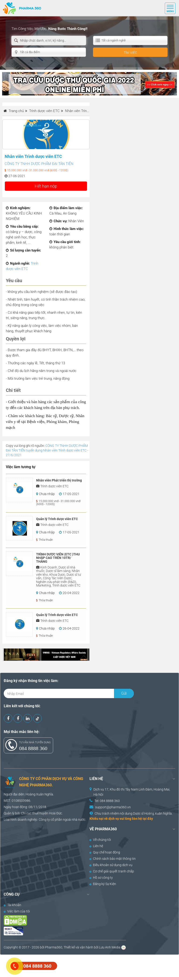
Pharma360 (53, 947)
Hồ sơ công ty (101, 877)
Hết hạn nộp (46, 186)
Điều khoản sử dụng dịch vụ (111, 865)
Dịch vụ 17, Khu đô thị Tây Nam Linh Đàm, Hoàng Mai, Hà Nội (131, 791)
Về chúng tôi (100, 840)
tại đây (148, 818)
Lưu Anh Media (109, 947)
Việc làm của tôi (17, 911)
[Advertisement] (85, 965)
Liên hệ (96, 846)
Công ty (44, 819)
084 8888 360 (33, 748)
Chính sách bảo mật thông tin (113, 858)
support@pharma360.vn (113, 807)
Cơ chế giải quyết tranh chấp (112, 871)
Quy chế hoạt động (105, 852)
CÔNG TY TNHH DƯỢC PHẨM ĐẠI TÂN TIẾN (39, 164)
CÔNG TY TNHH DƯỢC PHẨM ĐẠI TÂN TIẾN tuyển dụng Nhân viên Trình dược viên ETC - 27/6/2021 (47, 450)
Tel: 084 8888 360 (107, 801)
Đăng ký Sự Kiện (103, 884)
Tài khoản (12, 905)
